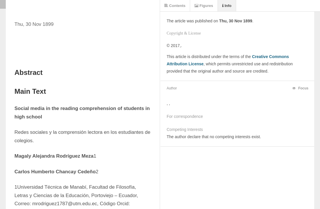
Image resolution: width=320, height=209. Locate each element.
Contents (174, 5)
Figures (203, 5)
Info (226, 5)
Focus (300, 88)
